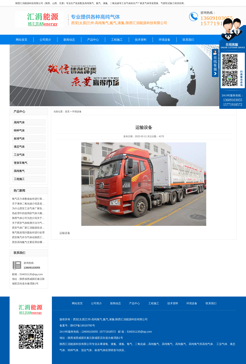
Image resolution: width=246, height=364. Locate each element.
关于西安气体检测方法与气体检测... (28, 222)
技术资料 (140, 39)
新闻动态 (69, 39)
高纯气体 (19, 122)
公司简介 (45, 39)
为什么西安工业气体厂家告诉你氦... (28, 208)
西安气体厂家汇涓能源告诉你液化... (28, 227)
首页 (67, 111)
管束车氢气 (20, 162)
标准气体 (19, 138)
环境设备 (164, 39)
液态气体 (19, 146)
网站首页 (21, 39)
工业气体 (19, 154)
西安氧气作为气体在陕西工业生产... (28, 237)
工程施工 (117, 39)
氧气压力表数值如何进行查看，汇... (28, 198)
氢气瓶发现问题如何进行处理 (28, 232)
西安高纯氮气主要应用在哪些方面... (28, 242)
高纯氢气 (19, 170)
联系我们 (188, 39)
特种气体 (19, 130)
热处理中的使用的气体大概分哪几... (28, 213)
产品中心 (93, 39)
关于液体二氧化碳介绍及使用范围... (28, 203)
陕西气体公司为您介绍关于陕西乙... (28, 218)
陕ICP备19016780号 (82, 325)
